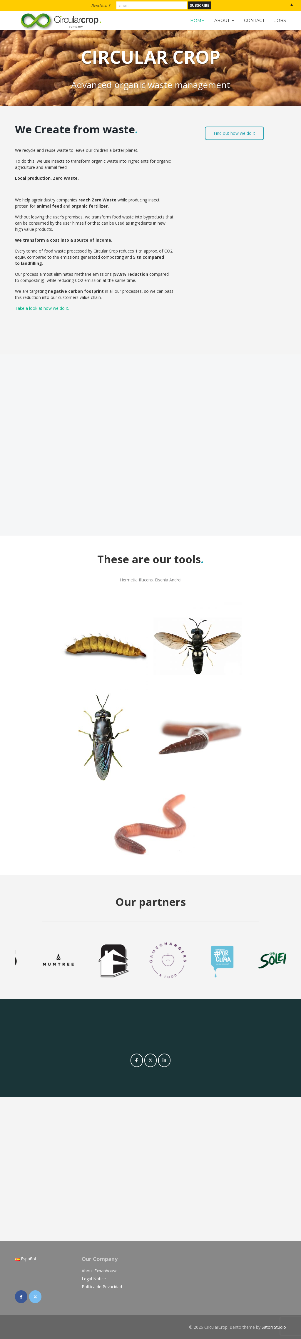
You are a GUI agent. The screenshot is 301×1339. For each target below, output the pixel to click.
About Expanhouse (100, 1271)
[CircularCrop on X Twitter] (150, 1060)
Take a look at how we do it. (42, 308)
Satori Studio (274, 1327)
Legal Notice (94, 1278)
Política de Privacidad (102, 1286)
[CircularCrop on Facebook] (137, 1060)
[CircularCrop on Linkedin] (164, 1060)
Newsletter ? (100, 5)
